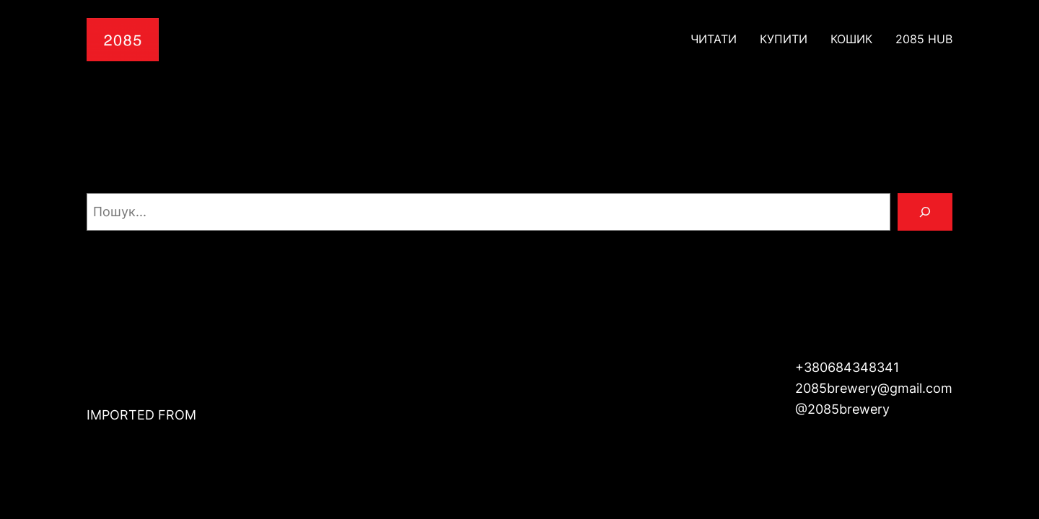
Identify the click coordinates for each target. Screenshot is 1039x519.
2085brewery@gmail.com (873, 388)
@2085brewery (842, 409)
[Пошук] (925, 212)
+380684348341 (847, 367)
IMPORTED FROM (141, 414)
